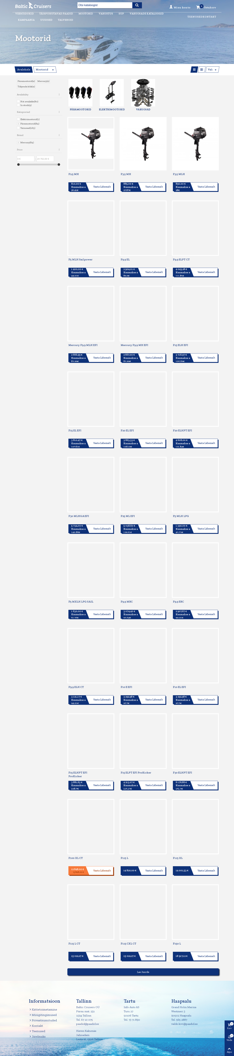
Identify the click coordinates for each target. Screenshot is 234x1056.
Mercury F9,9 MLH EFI (83, 345)
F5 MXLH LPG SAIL (80, 601)
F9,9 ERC (178, 601)
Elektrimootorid (30, 119)
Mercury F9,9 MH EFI (134, 345)
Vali (210, 69)
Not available (29, 101)
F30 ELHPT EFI (182, 772)
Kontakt (209, 16)
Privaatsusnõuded (43, 1020)
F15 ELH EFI (180, 345)
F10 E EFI (126, 687)
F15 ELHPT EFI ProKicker (77, 774)
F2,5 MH (73, 174)
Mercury (27, 142)
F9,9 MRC (127, 601)
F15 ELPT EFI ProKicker (136, 772)
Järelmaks (37, 1036)
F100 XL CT (75, 858)
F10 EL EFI (179, 687)
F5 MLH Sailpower (80, 259)
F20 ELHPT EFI (182, 430)
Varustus (106, 13)
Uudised (46, 19)
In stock (26, 105)
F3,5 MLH (179, 174)
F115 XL (178, 858)
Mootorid (86, 13)
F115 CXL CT (128, 943)
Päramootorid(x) (26, 81)
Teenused (195, 16)
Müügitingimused (43, 1015)
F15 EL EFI (74, 430)
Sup (121, 13)
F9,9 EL (125, 259)
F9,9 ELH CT (76, 687)
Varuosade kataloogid (147, 13)
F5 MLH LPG (181, 516)
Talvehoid (65, 19)
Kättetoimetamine (43, 1009)
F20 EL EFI (127, 430)
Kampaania (26, 19)
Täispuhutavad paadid (56, 13)
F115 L (124, 858)
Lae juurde (143, 972)
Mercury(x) (43, 81)
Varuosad (27, 128)
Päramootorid (29, 123)
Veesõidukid (24, 13)
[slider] (18, 164)
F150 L (177, 943)
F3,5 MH (126, 174)
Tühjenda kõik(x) (26, 86)
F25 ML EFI (128, 516)
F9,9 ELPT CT (181, 259)
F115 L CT (74, 943)
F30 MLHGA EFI (78, 516)
